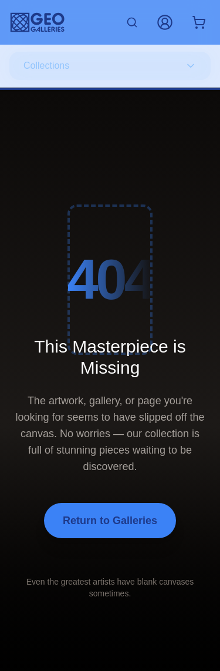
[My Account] (165, 22)
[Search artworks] (132, 22)
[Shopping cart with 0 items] (199, 22)
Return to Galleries (110, 520)
